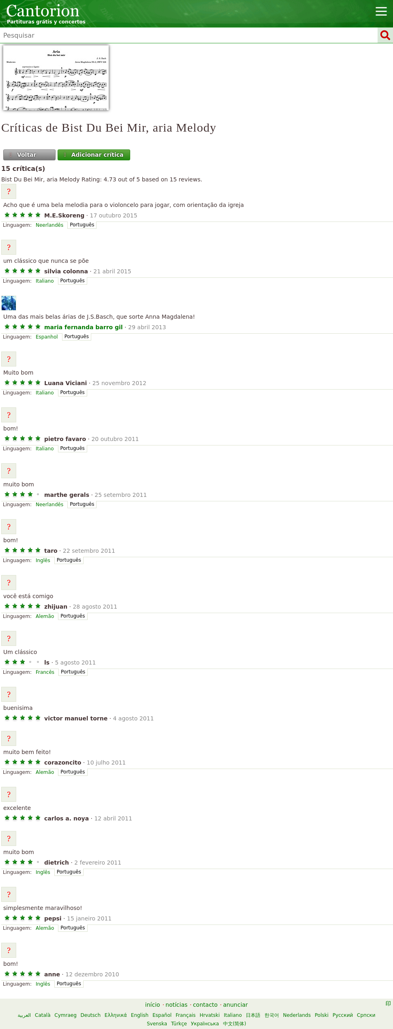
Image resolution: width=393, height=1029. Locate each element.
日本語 (253, 1015)
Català (42, 1015)
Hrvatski (210, 1015)
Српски (366, 1015)
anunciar (235, 1004)
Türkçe (179, 1024)
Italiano (45, 281)
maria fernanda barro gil (83, 327)
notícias (176, 1004)
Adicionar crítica (92, 154)
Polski (322, 1015)
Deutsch (91, 1015)
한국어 (271, 1015)
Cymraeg (65, 1015)
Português (82, 225)
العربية (24, 1015)
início (152, 1004)
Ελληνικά (116, 1015)
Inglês (43, 560)
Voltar (22, 154)
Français (185, 1015)
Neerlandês (49, 225)
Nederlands (297, 1015)
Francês (45, 672)
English (139, 1015)
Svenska (157, 1024)
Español (162, 1015)
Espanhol (47, 337)
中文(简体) (234, 1024)
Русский (343, 1015)
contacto (205, 1004)
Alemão (45, 616)
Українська (205, 1024)
